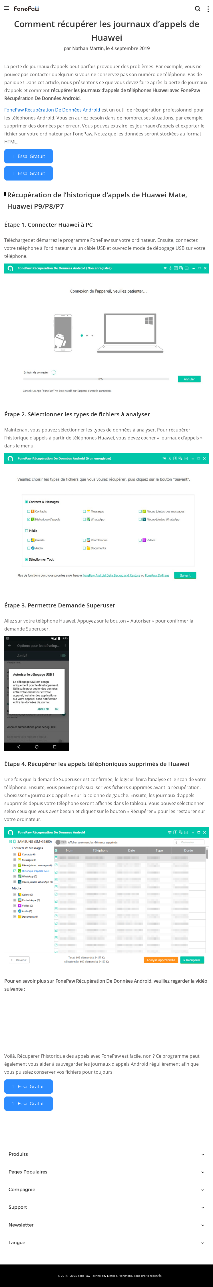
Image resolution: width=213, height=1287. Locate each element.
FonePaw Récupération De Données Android (52, 110)
